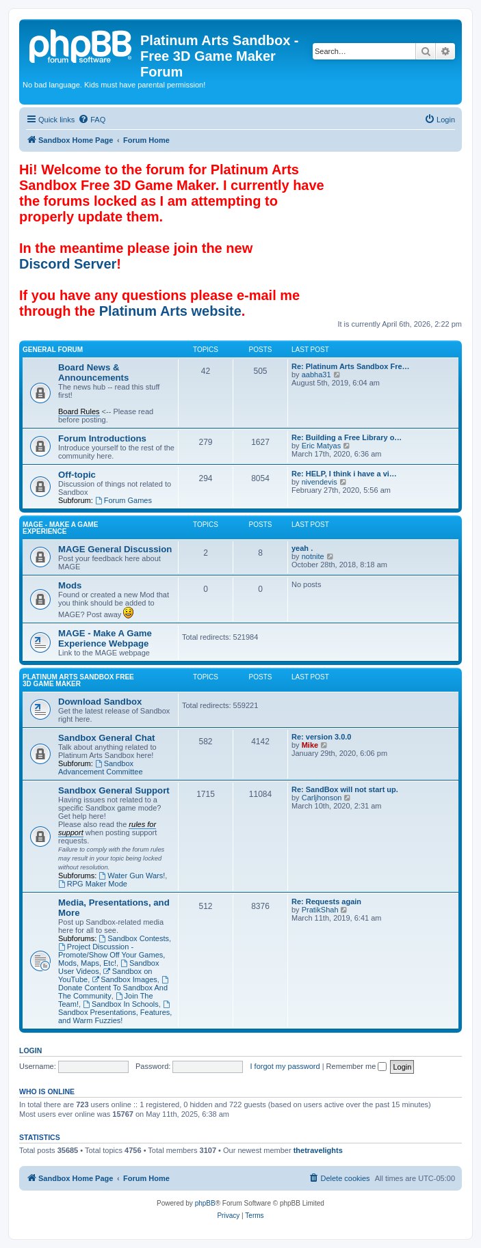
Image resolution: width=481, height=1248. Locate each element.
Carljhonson (322, 797)
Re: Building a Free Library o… (346, 437)
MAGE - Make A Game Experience (60, 528)
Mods (69, 585)
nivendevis (319, 482)
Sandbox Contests (134, 938)
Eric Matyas (321, 446)
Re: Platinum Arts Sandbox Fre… (350, 366)
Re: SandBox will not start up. (344, 789)
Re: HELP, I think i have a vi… (344, 474)
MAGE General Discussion (115, 549)
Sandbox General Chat (106, 738)
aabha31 (316, 374)
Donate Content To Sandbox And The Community (114, 988)
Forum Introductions (102, 438)
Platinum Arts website (170, 310)
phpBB (205, 1203)
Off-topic (77, 475)
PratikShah (320, 910)
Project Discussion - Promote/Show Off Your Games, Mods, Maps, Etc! (111, 954)
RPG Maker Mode (92, 884)
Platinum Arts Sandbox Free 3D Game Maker (78, 680)
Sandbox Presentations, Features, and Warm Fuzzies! (115, 1013)
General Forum (53, 349)
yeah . (302, 548)
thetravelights (318, 1150)
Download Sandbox (100, 701)
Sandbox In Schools (121, 1004)
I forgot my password (285, 1066)
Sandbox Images (124, 979)
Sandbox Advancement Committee (100, 767)
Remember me (356, 1066)
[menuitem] (91, 119)
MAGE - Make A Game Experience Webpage (105, 638)
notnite (313, 556)
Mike (310, 745)
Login (30, 1050)
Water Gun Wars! (132, 875)
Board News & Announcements (93, 372)
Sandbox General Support (114, 790)
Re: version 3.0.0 (321, 737)
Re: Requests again (326, 901)
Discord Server (67, 263)
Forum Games (123, 500)
